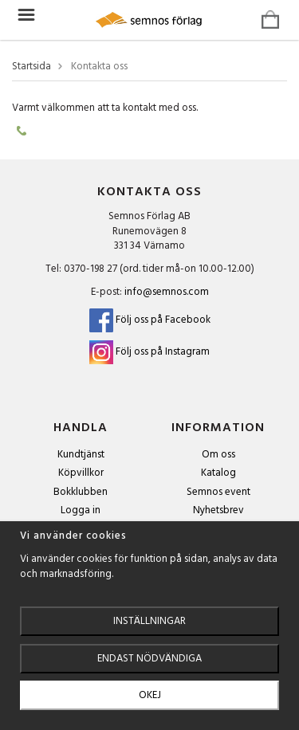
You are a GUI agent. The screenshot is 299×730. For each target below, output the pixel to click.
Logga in (80, 510)
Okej (150, 695)
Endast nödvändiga (149, 658)
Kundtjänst (80, 454)
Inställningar (149, 621)
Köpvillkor (81, 473)
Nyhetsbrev (218, 510)
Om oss (218, 454)
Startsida (31, 67)
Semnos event (218, 492)
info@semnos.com (166, 292)
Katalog (218, 473)
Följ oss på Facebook (149, 320)
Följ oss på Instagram (163, 351)
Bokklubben (80, 492)
